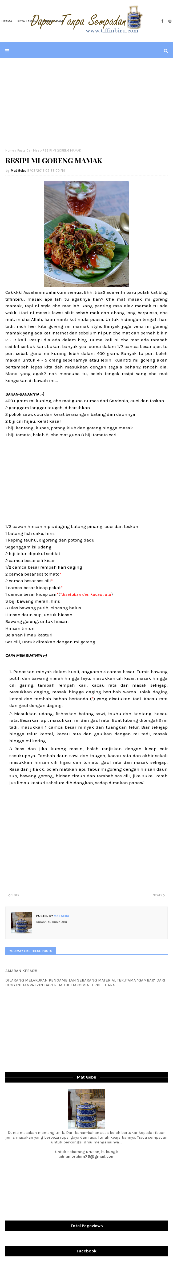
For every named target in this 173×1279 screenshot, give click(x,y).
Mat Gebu (18, 171)
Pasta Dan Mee (28, 150)
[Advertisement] (86, 103)
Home (9, 150)
